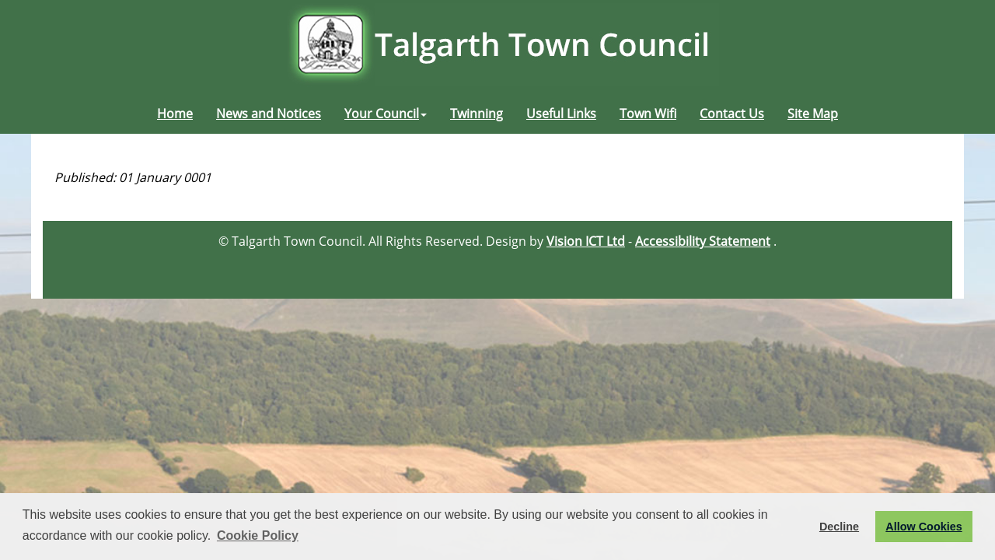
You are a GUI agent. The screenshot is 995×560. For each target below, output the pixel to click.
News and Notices (268, 113)
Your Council (385, 113)
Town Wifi (648, 113)
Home (175, 113)
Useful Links (561, 113)
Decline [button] (839, 526)
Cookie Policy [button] (257, 535)
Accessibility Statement (702, 241)
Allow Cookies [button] (923, 526)
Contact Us (732, 113)
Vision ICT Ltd (585, 241)
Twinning (476, 113)
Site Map (812, 113)
